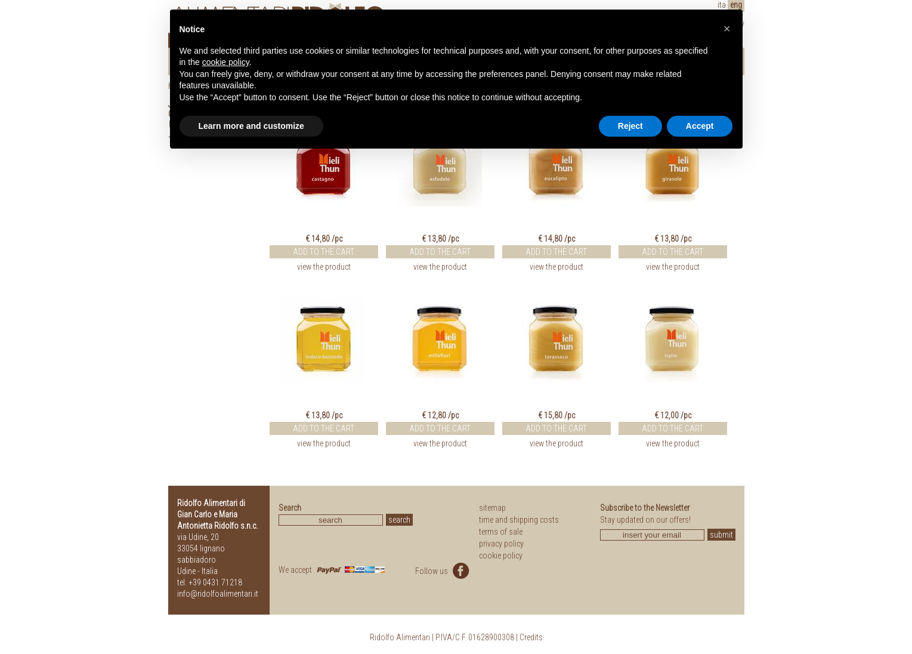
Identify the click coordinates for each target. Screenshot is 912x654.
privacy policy (501, 543)
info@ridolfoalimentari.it (217, 594)
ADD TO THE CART (323, 252)
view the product (324, 267)
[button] (727, 28)
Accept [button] (700, 126)
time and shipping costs (519, 520)
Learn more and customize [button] (251, 126)
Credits (531, 637)
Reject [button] (630, 126)
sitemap (492, 508)
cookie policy (501, 555)
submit (721, 534)
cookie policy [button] (225, 62)
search (399, 520)
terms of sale (501, 531)
